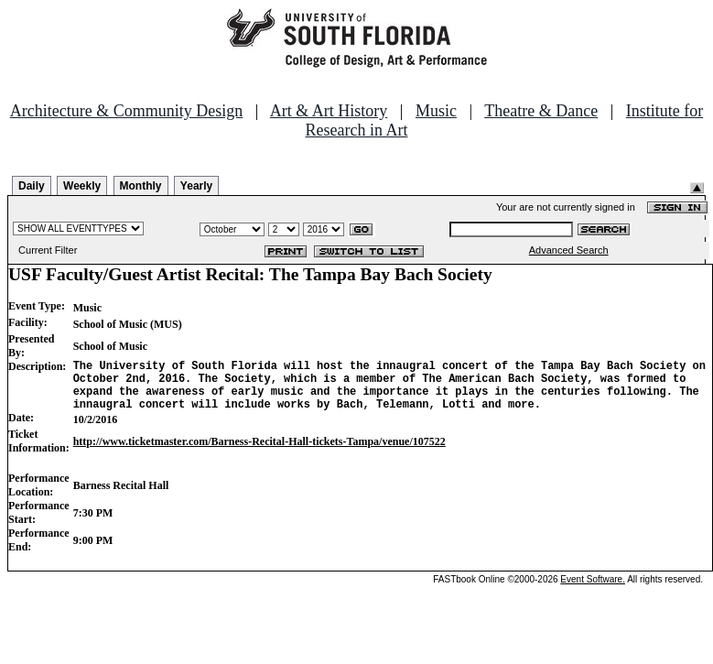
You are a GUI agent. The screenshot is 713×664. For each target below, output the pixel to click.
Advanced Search (569, 250)
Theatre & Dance (541, 111)
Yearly (196, 186)
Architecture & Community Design (126, 111)
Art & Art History (329, 111)
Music (436, 111)
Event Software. (592, 590)
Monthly (141, 186)
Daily (31, 186)
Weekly (82, 186)
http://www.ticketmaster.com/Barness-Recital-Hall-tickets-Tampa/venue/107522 (259, 452)
